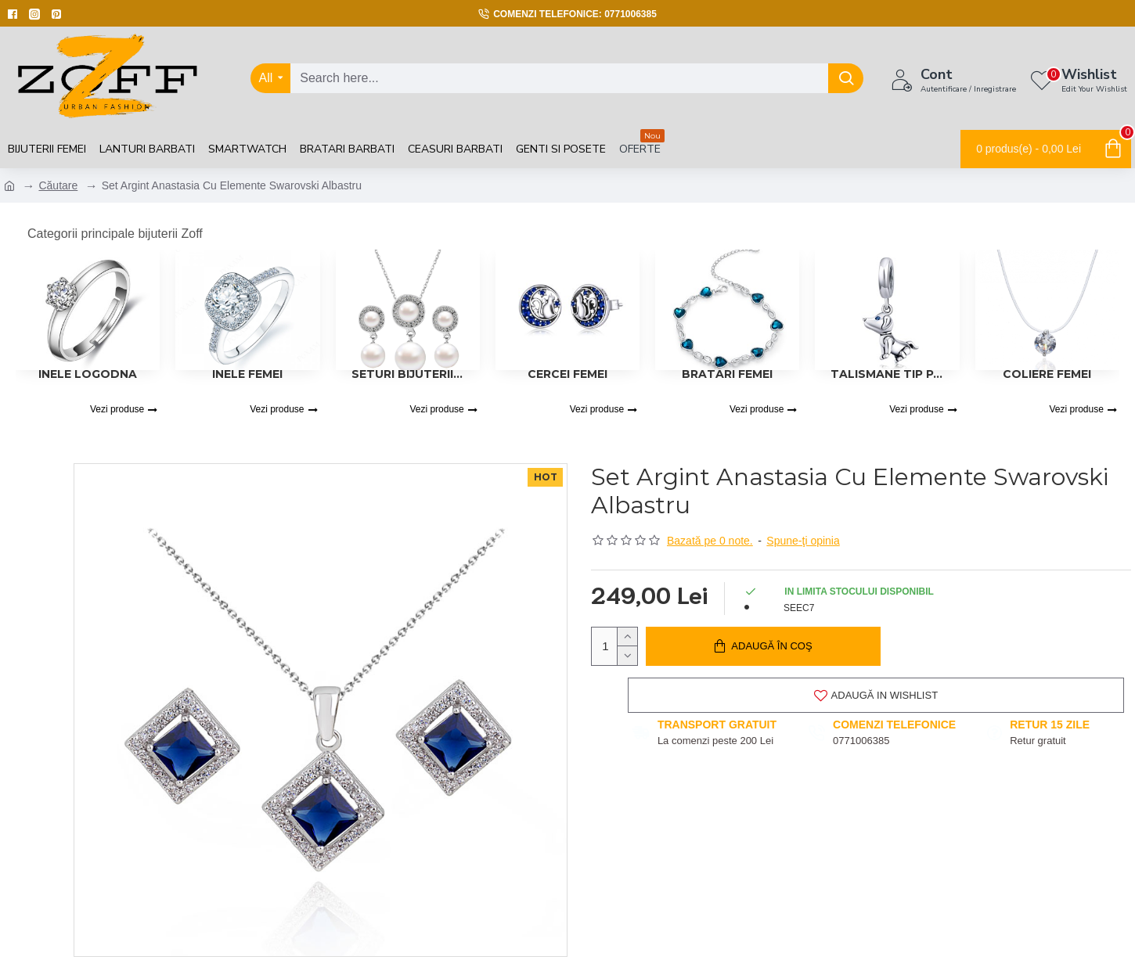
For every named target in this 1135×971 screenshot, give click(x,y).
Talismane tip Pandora (887, 374)
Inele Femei (247, 374)
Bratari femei (727, 374)
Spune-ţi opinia (802, 540)
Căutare (57, 185)
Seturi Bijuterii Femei (407, 374)
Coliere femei (1047, 374)
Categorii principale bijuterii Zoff (115, 233)
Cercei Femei (567, 374)
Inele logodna (87, 374)
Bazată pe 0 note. (710, 540)
